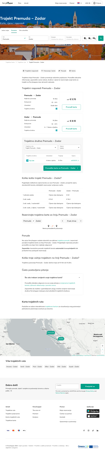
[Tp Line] (35, 160)
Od (3, 37)
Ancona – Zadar (12, 367)
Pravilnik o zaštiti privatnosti (42, 446)
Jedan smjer (5, 30)
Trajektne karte (10, 62)
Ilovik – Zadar (25, 367)
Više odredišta (23, 30)
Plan (19, 3)
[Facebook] (84, 430)
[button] (33, 221)
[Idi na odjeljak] (30, 71)
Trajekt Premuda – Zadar (36, 62)
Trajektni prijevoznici (13, 414)
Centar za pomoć (66, 414)
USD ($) (87, 3)
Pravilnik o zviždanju (58, 446)
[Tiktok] (93, 430)
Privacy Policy (90, 391)
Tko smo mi (36, 410)
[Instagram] (88, 430)
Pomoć (72, 3)
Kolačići (31, 446)
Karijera (35, 417)
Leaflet (73, 355)
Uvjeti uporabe (22, 446)
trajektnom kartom (51, 306)
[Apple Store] (93, 416)
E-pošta (59, 385)
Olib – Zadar (61, 367)
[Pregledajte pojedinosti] (11, 391)
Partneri (35, 414)
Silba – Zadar (49, 367)
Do (29, 37)
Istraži (26, 3)
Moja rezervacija (61, 3)
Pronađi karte (71, 107)
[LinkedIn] (97, 430)
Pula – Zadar (37, 367)
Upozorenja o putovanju (68, 421)
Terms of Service (60, 393)
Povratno (14, 30)
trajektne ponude (63, 240)
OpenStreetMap (101, 355)
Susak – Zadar (74, 367)
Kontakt (62, 417)
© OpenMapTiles (87, 355)
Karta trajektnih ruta (13, 417)
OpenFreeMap (79, 355)
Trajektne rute (22, 62)
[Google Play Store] (93, 411)
